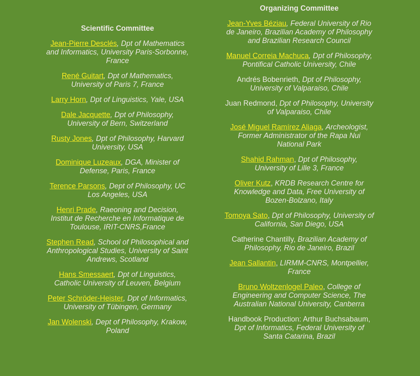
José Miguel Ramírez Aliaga (276, 127)
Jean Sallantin (252, 263)
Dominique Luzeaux (88, 162)
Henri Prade (76, 210)
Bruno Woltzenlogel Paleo (280, 287)
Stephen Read (70, 242)
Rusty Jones (71, 138)
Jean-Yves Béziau (256, 23)
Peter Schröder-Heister (85, 298)
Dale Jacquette (85, 115)
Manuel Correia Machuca (267, 56)
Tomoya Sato (246, 215)
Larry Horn (68, 99)
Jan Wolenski (69, 322)
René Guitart (82, 76)
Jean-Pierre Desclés (83, 43)
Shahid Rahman (267, 159)
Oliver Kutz (253, 183)
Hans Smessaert (86, 274)
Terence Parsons (77, 186)
